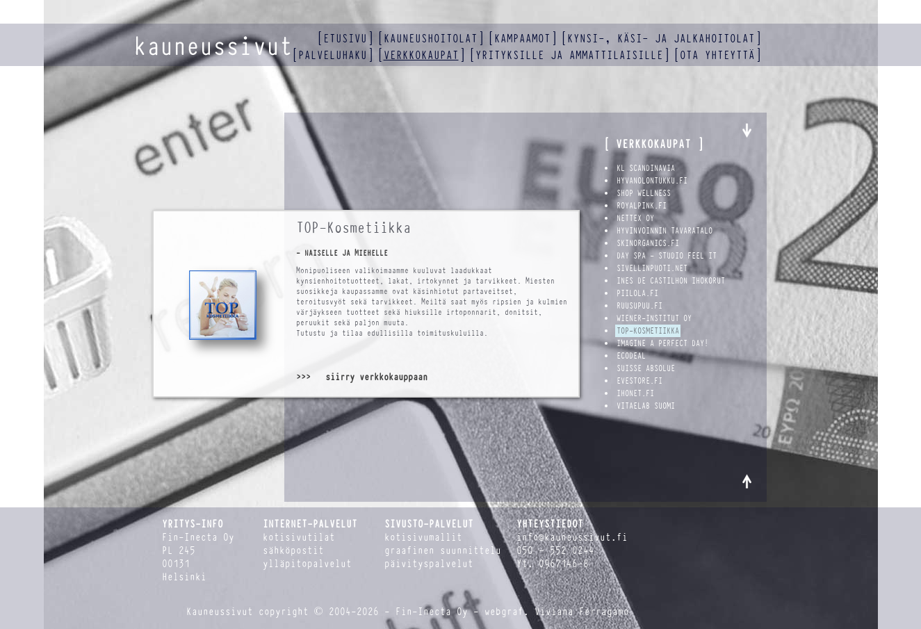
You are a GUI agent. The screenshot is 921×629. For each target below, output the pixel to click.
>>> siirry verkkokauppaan (361, 377)
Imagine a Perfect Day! (662, 343)
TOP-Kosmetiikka (648, 330)
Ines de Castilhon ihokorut (671, 280)
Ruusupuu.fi (639, 305)
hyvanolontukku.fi (652, 180)
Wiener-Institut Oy (654, 318)
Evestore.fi (639, 380)
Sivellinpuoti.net (652, 268)
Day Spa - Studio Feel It (667, 255)
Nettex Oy (635, 218)
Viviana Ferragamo (582, 612)
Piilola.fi (637, 293)
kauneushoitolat (431, 38)
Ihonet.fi (635, 393)
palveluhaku (332, 55)
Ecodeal (631, 355)
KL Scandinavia (646, 168)
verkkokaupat (421, 55)
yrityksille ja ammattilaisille (569, 55)
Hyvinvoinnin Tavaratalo (664, 230)
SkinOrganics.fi (648, 243)
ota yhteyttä (717, 55)
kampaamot (522, 38)
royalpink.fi (642, 205)
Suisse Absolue (646, 368)
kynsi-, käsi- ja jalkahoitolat (661, 38)
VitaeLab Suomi (646, 405)
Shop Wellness (644, 193)
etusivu (345, 38)
